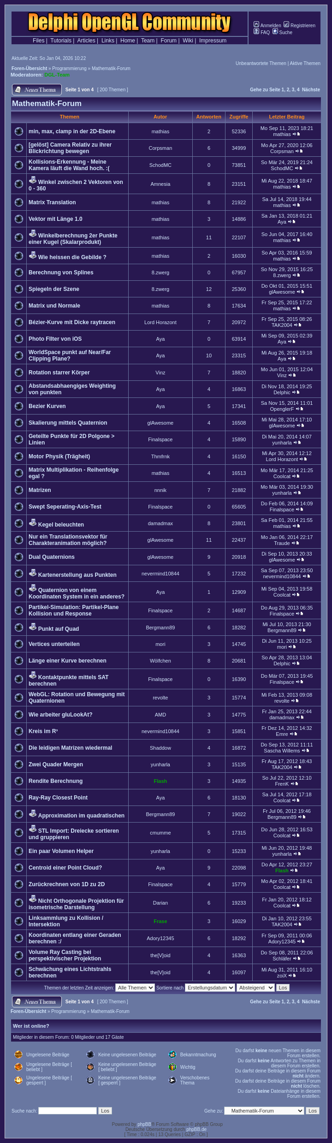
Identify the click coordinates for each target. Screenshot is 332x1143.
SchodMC (160, 165)
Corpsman (160, 148)
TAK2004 (282, 325)
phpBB (144, 1124)
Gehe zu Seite (265, 89)
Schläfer (282, 958)
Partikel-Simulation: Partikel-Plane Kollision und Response (74, 610)
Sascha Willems (282, 750)
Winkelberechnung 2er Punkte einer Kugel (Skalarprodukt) (73, 238)
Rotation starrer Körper (59, 372)
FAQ (262, 32)
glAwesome (282, 292)
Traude (282, 543)
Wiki (188, 40)
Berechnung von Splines (61, 272)
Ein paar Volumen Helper (61, 851)
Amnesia (161, 184)
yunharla (281, 442)
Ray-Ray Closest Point (58, 797)
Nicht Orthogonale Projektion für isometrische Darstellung (76, 904)
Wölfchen (160, 660)
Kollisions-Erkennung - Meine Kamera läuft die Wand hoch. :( (69, 165)
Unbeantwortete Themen (261, 63)
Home (127, 40)
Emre (282, 734)
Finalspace (160, 439)
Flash (160, 781)
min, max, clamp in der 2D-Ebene (72, 131)
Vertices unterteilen (54, 644)
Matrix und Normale (54, 305)
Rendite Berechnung (56, 781)
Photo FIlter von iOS (55, 339)
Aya (282, 222)
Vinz (160, 372)
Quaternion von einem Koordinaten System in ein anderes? (77, 593)
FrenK (282, 784)
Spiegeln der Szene (54, 289)
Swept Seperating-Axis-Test (65, 506)
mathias (161, 131)
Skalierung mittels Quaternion (68, 423)
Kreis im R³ (43, 731)
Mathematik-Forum (111, 68)
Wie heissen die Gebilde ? (72, 257)
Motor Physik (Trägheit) (59, 456)
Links (107, 40)
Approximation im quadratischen (81, 815)
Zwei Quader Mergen (56, 764)
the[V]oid (160, 955)
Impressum (212, 40)
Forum (168, 40)
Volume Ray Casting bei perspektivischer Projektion (65, 955)
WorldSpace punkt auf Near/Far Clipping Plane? (70, 355)
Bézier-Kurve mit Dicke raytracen (72, 322)
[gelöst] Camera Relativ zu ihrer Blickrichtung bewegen (70, 148)
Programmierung (69, 68)
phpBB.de (196, 1129)
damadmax (160, 523)
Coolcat (281, 476)
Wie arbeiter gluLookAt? (61, 714)
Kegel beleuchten (61, 524)
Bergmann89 (160, 627)
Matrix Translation (52, 202)
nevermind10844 (160, 573)
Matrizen (40, 490)
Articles (86, 40)
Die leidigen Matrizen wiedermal (70, 748)
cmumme (160, 832)
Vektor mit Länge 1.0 (56, 219)
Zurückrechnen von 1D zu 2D (67, 884)
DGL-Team (57, 74)
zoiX (282, 975)
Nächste (311, 89)
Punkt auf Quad (58, 629)
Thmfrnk (160, 456)
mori (160, 644)
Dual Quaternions (52, 557)
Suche (282, 32)
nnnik (160, 490)
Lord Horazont (160, 322)
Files (38, 40)
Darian (160, 903)
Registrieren (299, 25)
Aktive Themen (305, 63)
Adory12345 (160, 938)
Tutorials (60, 40)
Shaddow (160, 748)
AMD (160, 714)
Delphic (281, 392)
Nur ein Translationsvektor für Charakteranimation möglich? (68, 539)
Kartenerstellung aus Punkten (77, 575)
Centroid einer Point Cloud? (65, 868)
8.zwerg (161, 272)
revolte (160, 697)
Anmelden (267, 25)
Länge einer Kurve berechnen (68, 660)
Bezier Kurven (47, 406)
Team (147, 40)
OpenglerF (282, 409)
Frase (160, 921)
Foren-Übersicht (29, 68)
